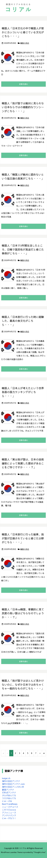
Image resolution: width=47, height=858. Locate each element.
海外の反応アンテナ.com (13, 784)
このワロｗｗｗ (9, 809)
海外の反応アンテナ (11, 781)
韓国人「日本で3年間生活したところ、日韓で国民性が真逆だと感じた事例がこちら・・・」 (23, 249)
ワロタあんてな (9, 798)
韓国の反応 (24, 43)
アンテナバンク (9, 815)
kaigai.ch (6, 778)
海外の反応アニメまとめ (13, 786)
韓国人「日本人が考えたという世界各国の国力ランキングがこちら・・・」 (23, 392)
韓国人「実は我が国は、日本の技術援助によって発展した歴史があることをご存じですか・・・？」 (23, 463)
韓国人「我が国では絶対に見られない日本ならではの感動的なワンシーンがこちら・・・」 (23, 107)
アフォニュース (9, 812)
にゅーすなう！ (9, 818)
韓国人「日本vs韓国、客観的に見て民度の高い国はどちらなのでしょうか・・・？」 (23, 613)
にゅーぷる (7, 801)
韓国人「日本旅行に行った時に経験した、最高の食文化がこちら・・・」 (23, 321)
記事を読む (23, 84)
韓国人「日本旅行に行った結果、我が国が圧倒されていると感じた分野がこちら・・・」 (23, 538)
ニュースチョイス (10, 806)
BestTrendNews (9, 804)
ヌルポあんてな (9, 795)
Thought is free (39, 852)
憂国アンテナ (8, 789)
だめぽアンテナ (9, 792)
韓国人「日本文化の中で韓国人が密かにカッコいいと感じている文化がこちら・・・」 (23, 32)
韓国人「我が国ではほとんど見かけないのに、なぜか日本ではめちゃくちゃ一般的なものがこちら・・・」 (23, 684)
